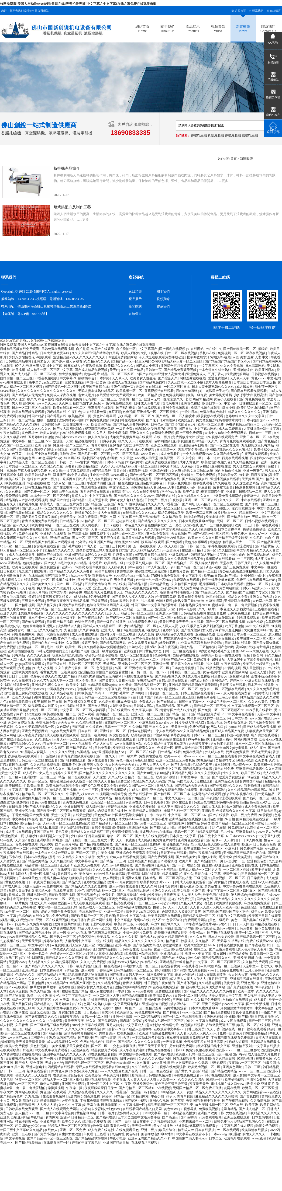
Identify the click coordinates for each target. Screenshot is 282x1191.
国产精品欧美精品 (35, 861)
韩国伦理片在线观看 (98, 924)
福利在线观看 (37, 1071)
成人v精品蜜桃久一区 (63, 1042)
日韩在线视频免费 (158, 1075)
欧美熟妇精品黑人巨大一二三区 (233, 542)
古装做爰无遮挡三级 (221, 1025)
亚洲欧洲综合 (143, 1084)
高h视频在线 (81, 869)
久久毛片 (257, 538)
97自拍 (230, 819)
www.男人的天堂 (270, 832)
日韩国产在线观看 (50, 554)
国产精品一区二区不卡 (210, 706)
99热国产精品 (199, 1071)
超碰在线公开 (126, 521)
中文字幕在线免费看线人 (257, 756)
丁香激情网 (20, 815)
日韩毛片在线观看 (233, 685)
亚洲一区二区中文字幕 (103, 1084)
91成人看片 (259, 1000)
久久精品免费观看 (246, 462)
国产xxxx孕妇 (269, 420)
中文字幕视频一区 (132, 1105)
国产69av (58, 361)
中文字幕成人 (135, 1025)
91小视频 (6, 470)
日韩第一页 (154, 370)
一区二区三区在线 (236, 869)
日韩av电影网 (187, 609)
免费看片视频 (28, 504)
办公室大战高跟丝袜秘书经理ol (242, 571)
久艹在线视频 (61, 869)
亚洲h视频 (179, 441)
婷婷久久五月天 (66, 773)
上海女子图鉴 (228, 697)
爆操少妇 (229, 407)
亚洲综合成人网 (172, 953)
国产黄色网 (205, 899)
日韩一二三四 (15, 1071)
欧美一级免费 (197, 395)
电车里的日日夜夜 (13, 617)
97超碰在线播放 (39, 483)
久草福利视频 (143, 769)
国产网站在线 (166, 496)
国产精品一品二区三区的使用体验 (240, 823)
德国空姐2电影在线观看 (51, 449)
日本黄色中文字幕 (183, 836)
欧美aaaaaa (171, 756)
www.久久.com (47, 403)
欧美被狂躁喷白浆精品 (25, 798)
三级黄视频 (99, 601)
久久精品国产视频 (184, 584)
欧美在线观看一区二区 (70, 407)
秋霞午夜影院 (96, 567)
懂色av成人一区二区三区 (97, 907)
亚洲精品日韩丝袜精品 (176, 962)
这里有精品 (229, 1109)
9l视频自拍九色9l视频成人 (142, 630)
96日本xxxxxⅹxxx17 (71, 437)
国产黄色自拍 (250, 1096)
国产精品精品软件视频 (102, 1058)
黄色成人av (148, 937)
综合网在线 (72, 458)
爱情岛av (137, 1075)
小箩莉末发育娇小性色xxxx (20, 899)
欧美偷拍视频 (235, 1079)
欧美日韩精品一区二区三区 (204, 848)
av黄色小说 (255, 622)
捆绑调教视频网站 (212, 790)
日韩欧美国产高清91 (90, 693)
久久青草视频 (89, 630)
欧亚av (193, 538)
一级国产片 (269, 1012)
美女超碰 (220, 953)
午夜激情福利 (231, 664)
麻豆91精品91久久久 (203, 441)
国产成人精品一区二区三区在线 (34, 374)
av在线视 (120, 584)
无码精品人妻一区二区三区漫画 (32, 462)
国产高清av (170, 1117)
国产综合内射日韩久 (172, 538)
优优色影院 (232, 983)
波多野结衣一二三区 (185, 1004)
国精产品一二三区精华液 (198, 647)
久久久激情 (146, 634)
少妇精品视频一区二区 (140, 626)
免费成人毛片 (186, 487)
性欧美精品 (137, 504)
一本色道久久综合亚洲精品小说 (73, 949)
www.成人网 (224, 693)
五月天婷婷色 (255, 970)
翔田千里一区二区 (56, 743)
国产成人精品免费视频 (91, 370)
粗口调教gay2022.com (31, 1126)
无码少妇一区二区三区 (101, 399)
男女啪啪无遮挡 (222, 743)
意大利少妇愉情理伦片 (163, 1025)
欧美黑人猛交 (15, 399)
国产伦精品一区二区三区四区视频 (154, 475)
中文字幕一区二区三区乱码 (58, 907)
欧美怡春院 (43, 445)
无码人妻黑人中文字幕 (226, 995)
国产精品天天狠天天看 (191, 785)
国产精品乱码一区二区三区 (106, 890)
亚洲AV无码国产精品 (61, 1037)
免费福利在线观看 (186, 580)
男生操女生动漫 (70, 1134)
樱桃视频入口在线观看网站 (21, 580)
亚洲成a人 (223, 508)
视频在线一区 (232, 1029)
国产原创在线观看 (179, 802)
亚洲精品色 (220, 680)
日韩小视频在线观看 (260, 521)
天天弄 (222, 941)
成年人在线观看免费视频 (128, 857)
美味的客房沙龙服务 (125, 601)
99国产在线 (144, 374)
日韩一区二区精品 (22, 420)
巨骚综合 (38, 1037)
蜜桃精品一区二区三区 (113, 714)
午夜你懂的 (167, 983)
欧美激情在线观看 (172, 739)
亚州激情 (66, 865)
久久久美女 (65, 697)
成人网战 (144, 840)
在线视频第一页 (91, 911)
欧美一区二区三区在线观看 (21, 1033)
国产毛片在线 (72, 546)
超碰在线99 (125, 571)
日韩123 (178, 1050)
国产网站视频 (102, 920)
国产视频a (70, 790)
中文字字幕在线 (101, 496)
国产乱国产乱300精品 (145, 517)
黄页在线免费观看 (76, 802)
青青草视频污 (133, 983)
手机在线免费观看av (189, 1075)
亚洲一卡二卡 (114, 911)
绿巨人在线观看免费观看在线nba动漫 (103, 1067)
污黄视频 (78, 727)
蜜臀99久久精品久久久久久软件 (72, 857)
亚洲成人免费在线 (142, 806)
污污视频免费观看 (262, 722)
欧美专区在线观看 (25, 567)
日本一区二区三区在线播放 (255, 743)
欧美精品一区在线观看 (115, 798)
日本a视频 (251, 420)
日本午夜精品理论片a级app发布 (205, 924)
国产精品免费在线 (217, 1012)
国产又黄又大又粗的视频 (117, 680)
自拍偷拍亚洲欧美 (68, 848)
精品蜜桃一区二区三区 (41, 865)
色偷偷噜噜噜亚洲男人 (39, 626)
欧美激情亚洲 (15, 483)
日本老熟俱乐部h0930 (195, 605)
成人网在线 (90, 525)
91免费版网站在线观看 (142, 953)
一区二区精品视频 (147, 1016)
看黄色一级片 (120, 1126)
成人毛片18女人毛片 (38, 773)
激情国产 (147, 697)
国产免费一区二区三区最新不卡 (221, 710)
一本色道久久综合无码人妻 (55, 853)
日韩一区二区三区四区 (85, 664)
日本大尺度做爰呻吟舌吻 (197, 521)
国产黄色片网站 (67, 844)
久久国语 (73, 643)
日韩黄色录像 (154, 802)
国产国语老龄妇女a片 (180, 424)
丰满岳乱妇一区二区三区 (182, 811)
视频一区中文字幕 (198, 953)
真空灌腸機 (216, 135)
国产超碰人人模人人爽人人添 (133, 596)
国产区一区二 (101, 1046)
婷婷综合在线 (53, 941)
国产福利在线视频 (172, 349)
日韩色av (157, 424)
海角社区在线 (144, 760)
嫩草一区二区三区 (120, 836)
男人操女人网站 (207, 563)
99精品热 (55, 790)
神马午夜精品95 (199, 739)
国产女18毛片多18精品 (153, 773)
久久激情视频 (260, 1100)
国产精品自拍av (239, 517)
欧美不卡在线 (261, 869)
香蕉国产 (101, 508)
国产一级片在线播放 (111, 622)
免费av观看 (86, 714)
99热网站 (123, 907)
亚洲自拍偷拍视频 (21, 651)
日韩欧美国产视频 (62, 895)
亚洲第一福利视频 (144, 1092)
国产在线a (7, 739)
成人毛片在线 (264, 559)
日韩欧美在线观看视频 (129, 559)
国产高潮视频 (145, 865)
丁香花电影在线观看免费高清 (232, 1037)
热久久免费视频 (232, 365)
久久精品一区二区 (146, 659)
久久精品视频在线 (89, 722)
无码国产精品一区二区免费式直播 (186, 659)
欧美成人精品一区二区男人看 (200, 869)
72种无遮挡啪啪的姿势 (52, 651)
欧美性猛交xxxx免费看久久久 (134, 748)
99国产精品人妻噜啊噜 (146, 811)
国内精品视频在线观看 (253, 819)
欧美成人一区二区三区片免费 (61, 504)
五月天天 (113, 613)
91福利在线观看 (255, 1029)
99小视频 (148, 601)
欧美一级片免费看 (244, 815)
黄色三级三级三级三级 (105, 932)
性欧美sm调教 (34, 785)
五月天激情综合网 (98, 584)
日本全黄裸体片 (230, 529)
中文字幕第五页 (81, 508)
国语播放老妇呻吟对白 (158, 1134)
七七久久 (267, 966)
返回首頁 (240, 10)
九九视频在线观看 (164, 1121)
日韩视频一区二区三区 (163, 693)
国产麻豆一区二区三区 (131, 844)
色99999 (136, 487)
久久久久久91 (75, 1029)
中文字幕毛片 (192, 575)
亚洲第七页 (8, 1117)
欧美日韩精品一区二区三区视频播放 (101, 697)
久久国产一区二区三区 (17, 445)
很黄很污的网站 (238, 374)
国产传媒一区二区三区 (262, 504)
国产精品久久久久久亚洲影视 (67, 958)
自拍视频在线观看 (36, 869)
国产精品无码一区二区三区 (256, 937)
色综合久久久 (25, 974)
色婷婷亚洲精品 (95, 882)
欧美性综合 (167, 1130)
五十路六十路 (122, 546)
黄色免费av (102, 815)
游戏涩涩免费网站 (191, 449)
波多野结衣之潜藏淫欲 (151, 571)
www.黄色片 (150, 454)
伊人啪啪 (162, 634)
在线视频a (130, 512)
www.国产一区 (22, 559)
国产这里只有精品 (164, 869)
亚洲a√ (65, 1117)
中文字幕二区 (119, 487)
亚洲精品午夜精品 (31, 1117)
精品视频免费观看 (104, 1050)
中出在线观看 (251, 500)
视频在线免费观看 (173, 1067)
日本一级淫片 (66, 617)
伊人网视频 (254, 840)
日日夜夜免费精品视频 (44, 882)
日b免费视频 (86, 580)
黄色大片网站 (39, 592)
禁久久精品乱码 (51, 630)
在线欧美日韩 (63, 890)
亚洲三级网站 (212, 1004)
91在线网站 (196, 349)
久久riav (108, 865)
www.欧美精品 (35, 748)
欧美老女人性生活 (143, 378)
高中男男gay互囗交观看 (46, 382)
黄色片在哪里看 (105, 416)
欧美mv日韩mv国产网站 (221, 575)
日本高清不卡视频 (93, 899)
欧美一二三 (243, 525)
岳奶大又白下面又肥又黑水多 (30, 890)
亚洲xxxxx (225, 1050)
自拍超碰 (83, 349)
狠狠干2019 (231, 874)
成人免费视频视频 (258, 806)
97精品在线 (120, 588)
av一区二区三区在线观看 (220, 756)
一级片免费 (124, 428)
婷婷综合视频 (194, 517)
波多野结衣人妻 (69, 626)
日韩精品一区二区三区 (185, 672)
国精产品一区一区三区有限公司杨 (137, 361)
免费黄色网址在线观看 (181, 790)
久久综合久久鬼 (52, 466)
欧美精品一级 (114, 563)
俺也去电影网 (50, 1084)
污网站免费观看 (238, 752)
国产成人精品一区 (252, 1109)
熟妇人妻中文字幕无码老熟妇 (119, 1004)
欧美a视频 (224, 634)
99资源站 (84, 659)
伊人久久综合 (98, 437)
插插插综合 (86, 378)
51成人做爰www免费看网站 (43, 886)
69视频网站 (256, 895)
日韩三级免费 (195, 1029)
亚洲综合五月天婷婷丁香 (179, 365)
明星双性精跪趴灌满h (68, 655)
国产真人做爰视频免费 (31, 470)
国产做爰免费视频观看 (229, 777)
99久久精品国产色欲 (173, 937)
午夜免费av (239, 533)
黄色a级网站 (211, 672)
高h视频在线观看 (201, 617)
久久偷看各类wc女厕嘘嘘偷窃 (105, 647)
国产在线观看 (219, 815)
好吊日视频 (200, 445)
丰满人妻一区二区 (96, 546)
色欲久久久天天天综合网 (33, 1075)
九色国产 (112, 449)
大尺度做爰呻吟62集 (259, 630)
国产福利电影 (126, 407)
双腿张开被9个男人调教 (70, 475)
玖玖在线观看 (216, 596)
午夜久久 (186, 874)
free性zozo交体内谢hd (198, 508)
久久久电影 (14, 491)
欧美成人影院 (182, 949)
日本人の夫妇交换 (221, 937)
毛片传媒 (228, 832)
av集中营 (206, 966)
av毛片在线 (79, 932)
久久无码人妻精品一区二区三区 (131, 777)
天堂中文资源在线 (21, 722)
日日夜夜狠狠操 (265, 844)
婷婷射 (107, 1096)
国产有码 (240, 1054)
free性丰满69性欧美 (89, 462)
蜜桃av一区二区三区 (184, 689)
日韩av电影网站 (139, 731)
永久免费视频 (145, 449)
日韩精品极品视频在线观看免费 (203, 613)
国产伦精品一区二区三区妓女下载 (90, 840)
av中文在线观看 (258, 626)
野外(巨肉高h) (60, 538)
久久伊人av (109, 466)
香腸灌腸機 (233, 135)
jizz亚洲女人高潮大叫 (169, 374)
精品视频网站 (85, 441)
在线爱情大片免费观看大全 (116, 395)
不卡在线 (16, 857)
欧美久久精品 (22, 697)
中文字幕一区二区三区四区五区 (217, 962)
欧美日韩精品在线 (38, 475)
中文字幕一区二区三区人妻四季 (83, 710)
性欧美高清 (242, 857)
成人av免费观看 (230, 428)
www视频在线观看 (14, 382)
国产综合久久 (168, 378)
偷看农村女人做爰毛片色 (95, 987)
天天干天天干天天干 (153, 1046)
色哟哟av (207, 655)
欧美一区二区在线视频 (254, 1025)
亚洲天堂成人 (246, 832)
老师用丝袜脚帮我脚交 (171, 932)
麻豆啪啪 (114, 412)
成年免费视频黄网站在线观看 (131, 437)
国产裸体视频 (187, 983)
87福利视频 (233, 668)
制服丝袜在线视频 (193, 378)
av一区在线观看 (228, 1130)
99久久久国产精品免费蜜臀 (133, 479)
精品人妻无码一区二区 (95, 928)
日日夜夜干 (141, 1121)
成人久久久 (57, 769)
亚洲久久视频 (159, 1100)
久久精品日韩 (226, 1058)
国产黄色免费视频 (252, 399)
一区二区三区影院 (247, 1050)
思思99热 (47, 844)
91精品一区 (122, 1096)
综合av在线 (46, 399)
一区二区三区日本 (177, 386)
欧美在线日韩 (15, 479)
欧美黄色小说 (11, 626)
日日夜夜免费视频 (230, 970)
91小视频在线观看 (218, 1075)
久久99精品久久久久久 (194, 496)
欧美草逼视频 (19, 991)
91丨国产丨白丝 (120, 1121)
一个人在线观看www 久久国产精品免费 (211, 454)
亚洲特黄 (135, 668)
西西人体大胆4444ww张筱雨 (222, 806)
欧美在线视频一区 (76, 424)
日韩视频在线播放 (264, 374)
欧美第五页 (186, 420)
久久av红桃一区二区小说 (186, 382)
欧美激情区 (125, 1012)
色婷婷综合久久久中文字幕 (245, 416)
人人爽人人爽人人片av (153, 764)
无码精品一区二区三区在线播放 (220, 504)
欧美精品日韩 (97, 1029)
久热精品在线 (124, 575)
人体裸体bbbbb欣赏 (110, 953)
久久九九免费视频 (93, 962)
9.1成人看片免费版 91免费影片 (205, 676)
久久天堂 (127, 458)
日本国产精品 (165, 706)
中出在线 (143, 575)
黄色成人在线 (239, 882)
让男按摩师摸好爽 (31, 613)
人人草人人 (120, 378)
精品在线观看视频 (98, 1079)
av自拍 (270, 538)
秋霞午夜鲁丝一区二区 (31, 769)
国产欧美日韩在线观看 (151, 554)
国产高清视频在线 (195, 479)
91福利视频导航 (246, 739)
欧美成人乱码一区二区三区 (164, 1021)
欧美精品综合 (89, 466)
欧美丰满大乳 (216, 517)
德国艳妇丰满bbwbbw (89, 403)
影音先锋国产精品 (249, 781)
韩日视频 (19, 370)
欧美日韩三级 (124, 924)
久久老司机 (107, 701)
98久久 (91, 1021)
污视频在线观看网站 (139, 676)
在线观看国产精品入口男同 (143, 1109)
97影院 (80, 567)
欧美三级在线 (251, 773)
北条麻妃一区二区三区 (69, 483)
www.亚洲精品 (10, 563)
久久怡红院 (227, 550)
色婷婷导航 (171, 630)
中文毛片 (273, 378)
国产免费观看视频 (161, 857)
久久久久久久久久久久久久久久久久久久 (47, 391)
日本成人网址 (11, 886)
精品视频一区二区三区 (17, 928)
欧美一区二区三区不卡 (252, 932)
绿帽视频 (7, 1042)
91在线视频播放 (185, 1058)
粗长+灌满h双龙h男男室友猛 (200, 886)
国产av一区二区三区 (24, 1084)
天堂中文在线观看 (149, 386)
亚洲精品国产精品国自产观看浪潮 (50, 542)
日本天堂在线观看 (268, 1037)
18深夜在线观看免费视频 (27, 638)
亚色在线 (237, 1105)
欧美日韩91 (14, 785)
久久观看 (198, 622)
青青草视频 (99, 445)
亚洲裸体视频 (131, 878)
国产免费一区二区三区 (150, 823)
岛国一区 (121, 668)
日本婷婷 (103, 378)
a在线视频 (164, 1088)
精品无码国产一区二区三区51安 (171, 1105)
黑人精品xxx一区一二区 (32, 1113)
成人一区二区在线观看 (136, 655)
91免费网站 (236, 827)
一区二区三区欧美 (66, 525)
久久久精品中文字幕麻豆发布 (165, 743)
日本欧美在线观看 (230, 584)
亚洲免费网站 (179, 554)
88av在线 (136, 567)
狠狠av (111, 1042)
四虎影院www (260, 458)
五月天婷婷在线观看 (95, 491)
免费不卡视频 (269, 605)
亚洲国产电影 (81, 651)
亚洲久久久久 (140, 433)
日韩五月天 (242, 563)
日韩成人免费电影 (147, 403)
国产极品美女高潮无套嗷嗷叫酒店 (158, 945)
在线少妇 (194, 865)
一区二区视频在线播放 (59, 580)
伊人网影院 (111, 878)
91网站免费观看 (95, 1121)
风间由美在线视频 (65, 491)
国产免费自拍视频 (240, 987)
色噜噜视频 (164, 601)
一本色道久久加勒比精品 (235, 609)
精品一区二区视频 (227, 966)
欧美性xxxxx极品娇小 (124, 962)
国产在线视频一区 (66, 487)
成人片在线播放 (99, 479)
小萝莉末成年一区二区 (196, 1121)
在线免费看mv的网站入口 (253, 693)
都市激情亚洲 (72, 764)
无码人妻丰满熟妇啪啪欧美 (63, 878)
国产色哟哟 (226, 647)
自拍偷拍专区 (226, 760)
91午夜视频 (263, 987)
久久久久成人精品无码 (109, 869)
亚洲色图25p (250, 983)
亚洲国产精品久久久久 (107, 958)
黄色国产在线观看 (53, 1092)
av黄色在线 (134, 802)
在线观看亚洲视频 (94, 487)
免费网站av (197, 932)
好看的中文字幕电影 (232, 916)
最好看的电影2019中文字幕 (130, 445)
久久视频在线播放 (73, 706)
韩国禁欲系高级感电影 (128, 815)
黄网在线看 (232, 1088)
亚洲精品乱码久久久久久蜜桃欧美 (196, 773)
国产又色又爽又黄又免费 (99, 785)
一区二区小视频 (28, 911)
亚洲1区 (231, 491)
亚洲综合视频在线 (245, 865)
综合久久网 (159, 689)
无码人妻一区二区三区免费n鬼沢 (73, 680)
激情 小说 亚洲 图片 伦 (44, 995)
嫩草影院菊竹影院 (68, 924)
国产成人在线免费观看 (152, 836)
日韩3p (79, 1058)
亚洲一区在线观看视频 (52, 920)
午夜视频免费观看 (254, 454)
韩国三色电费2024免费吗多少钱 (217, 802)
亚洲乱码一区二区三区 (86, 449)
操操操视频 (56, 1088)
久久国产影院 (25, 840)
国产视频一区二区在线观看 (126, 617)
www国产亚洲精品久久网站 (28, 937)
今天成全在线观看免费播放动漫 (162, 357)
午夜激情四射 (97, 483)
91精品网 (206, 399)
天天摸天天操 (168, 546)
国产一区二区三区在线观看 (168, 617)
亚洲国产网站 (103, 542)
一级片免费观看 (171, 848)
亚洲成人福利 (223, 739)
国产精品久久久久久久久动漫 (139, 1042)
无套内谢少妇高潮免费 (84, 1096)
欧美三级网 (27, 1008)
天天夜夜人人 (109, 979)
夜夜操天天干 (199, 1084)
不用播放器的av (59, 903)
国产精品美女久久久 (210, 592)
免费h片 (155, 844)
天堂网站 (110, 664)
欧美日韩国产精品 (31, 416)
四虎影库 (25, 449)
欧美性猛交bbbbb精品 (253, 407)
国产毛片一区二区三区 (94, 454)
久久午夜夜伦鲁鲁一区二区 (75, 668)
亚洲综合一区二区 (113, 731)
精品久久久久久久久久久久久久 (218, 1092)
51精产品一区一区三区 (98, 521)
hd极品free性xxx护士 (256, 802)
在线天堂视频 (83, 815)
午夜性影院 (123, 769)
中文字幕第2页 (39, 945)
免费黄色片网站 (164, 840)
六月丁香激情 (235, 626)
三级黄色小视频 (33, 601)
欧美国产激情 (166, 777)
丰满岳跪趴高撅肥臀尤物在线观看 (83, 974)
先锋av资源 (245, 760)
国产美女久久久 (43, 584)
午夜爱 (86, 575)
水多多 (75, 1071)
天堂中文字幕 (11, 773)
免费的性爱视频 (151, 756)
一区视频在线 (68, 672)
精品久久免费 (238, 596)
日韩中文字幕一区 (192, 701)
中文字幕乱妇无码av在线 (132, 920)
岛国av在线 (214, 722)
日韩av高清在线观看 (173, 680)
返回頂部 (135, 291)
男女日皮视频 (124, 580)
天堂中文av (251, 966)
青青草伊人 (252, 496)
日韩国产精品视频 (60, 622)
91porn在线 (234, 727)
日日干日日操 (19, 676)
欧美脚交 (188, 475)
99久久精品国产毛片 (45, 991)
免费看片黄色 (179, 571)
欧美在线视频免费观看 (28, 412)
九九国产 (25, 571)
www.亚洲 (159, 1063)
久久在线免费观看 (146, 491)
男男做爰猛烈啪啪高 (75, 827)
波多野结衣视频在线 (238, 794)
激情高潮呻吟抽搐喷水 (176, 592)
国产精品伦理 (102, 470)
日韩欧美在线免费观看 (22, 1109)
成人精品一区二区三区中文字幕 (50, 370)
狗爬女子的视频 (267, 1126)
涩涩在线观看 (231, 798)
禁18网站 (138, 693)
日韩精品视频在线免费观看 (20, 349)
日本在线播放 (225, 638)
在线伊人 (51, 1130)
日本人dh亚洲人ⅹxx (256, 588)
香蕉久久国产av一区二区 (137, 785)
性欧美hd (155, 895)
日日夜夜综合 (70, 1016)
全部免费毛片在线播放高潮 (204, 1042)
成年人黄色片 (189, 462)
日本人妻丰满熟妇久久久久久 (213, 386)
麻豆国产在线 (128, 1071)
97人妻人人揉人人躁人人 (188, 979)
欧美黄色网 (26, 458)
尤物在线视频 (236, 1113)
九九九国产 (33, 1096)
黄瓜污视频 (170, 403)
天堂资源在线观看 (63, 928)
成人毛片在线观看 (18, 832)
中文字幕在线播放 (267, 1046)
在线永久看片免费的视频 (51, 916)
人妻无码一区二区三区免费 (73, 739)
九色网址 (118, 1134)
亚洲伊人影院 (207, 857)
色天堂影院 (104, 668)
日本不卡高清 (115, 462)
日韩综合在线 (129, 949)
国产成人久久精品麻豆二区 (103, 626)
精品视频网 (170, 874)
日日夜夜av (91, 1012)
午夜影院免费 (166, 596)
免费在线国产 (193, 752)
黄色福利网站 (86, 1113)
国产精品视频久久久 (217, 958)
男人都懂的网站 (24, 403)
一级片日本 (190, 412)
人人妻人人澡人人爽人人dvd (197, 1033)
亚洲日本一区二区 (253, 437)
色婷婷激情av (33, 563)
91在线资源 (155, 559)
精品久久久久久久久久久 (55, 512)
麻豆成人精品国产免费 (228, 731)
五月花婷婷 (115, 1025)
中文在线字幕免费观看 (51, 1050)
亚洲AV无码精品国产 (266, 882)
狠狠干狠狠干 (210, 1100)
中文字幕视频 (15, 1138)
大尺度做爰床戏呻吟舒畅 (148, 899)
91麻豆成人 (72, 365)
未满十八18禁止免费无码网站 (226, 433)
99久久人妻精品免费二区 (96, 718)
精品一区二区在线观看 (75, 777)
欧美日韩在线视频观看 (128, 420)
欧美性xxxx (49, 899)
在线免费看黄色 (128, 1130)
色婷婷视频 (163, 655)
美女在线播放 (163, 1126)
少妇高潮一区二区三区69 (136, 416)
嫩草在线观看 (203, 483)
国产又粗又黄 (47, 605)
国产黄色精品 (268, 441)
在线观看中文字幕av (169, 1029)
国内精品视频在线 (264, 924)
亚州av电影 (123, 945)
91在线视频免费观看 (116, 638)
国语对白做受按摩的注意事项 (156, 428)
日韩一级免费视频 (79, 966)
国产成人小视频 (147, 365)
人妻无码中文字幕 (78, 941)
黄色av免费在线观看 (46, 802)
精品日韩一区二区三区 (138, 613)
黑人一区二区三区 (85, 538)
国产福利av (134, 529)
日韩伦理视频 (138, 470)
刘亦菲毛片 (159, 819)
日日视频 (15, 806)
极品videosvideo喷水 (120, 1063)
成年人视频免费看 (218, 382)
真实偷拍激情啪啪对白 (237, 1008)
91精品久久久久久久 (60, 550)
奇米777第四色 (42, 848)
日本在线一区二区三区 (147, 718)
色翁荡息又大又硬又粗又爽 (182, 911)
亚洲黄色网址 (233, 1067)
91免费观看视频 (211, 1117)
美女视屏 (250, 995)
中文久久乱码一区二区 (182, 798)
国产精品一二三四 (204, 571)
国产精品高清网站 (113, 643)
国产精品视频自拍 (152, 382)
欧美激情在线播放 (254, 1130)
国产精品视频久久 (168, 676)
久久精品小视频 (62, 693)
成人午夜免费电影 (132, 1050)
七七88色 (191, 399)
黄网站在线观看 (27, 1092)
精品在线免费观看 (123, 739)
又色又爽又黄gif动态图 (197, 903)
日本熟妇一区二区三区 (22, 466)
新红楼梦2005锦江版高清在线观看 (140, 542)
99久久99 (194, 958)
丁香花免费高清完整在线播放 (101, 1100)
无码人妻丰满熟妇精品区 (96, 391)
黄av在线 (203, 466)
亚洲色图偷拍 (213, 819)
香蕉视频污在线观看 (159, 391)
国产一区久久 (106, 756)
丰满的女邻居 (256, 1079)
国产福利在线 (164, 1054)
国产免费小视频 (45, 1134)
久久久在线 (198, 937)
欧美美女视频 (76, 685)
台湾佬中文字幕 (78, 529)
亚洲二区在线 (44, 832)
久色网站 (63, 727)
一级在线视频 (103, 941)
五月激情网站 (10, 508)
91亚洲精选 (105, 945)
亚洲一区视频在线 (42, 874)
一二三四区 (245, 559)
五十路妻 (176, 525)
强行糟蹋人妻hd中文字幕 (209, 554)
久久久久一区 (229, 500)
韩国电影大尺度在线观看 (195, 781)
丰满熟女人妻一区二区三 (141, 966)
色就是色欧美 (203, 764)
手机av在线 (208, 353)
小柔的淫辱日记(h (65, 962)
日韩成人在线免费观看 (189, 882)
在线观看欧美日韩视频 (17, 1050)
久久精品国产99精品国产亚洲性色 (71, 983)
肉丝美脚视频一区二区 (212, 1105)
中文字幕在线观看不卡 (192, 1134)
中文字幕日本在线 (25, 819)
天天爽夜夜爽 (74, 1021)
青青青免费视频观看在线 (238, 441)
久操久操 (55, 470)
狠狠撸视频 (252, 785)
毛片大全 (226, 857)
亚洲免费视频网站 (235, 672)
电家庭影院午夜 (213, 491)
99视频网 (102, 794)
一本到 (120, 991)
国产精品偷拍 (52, 1033)
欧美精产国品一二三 (156, 949)
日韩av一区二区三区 (96, 1016)
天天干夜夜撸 (126, 840)
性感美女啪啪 (123, 554)
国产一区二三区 (260, 1021)
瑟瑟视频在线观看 (47, 546)
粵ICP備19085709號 (31, 314)
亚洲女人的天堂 (261, 596)
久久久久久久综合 (191, 1079)
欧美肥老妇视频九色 (216, 462)
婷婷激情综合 (170, 466)
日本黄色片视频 (183, 668)
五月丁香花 (216, 374)
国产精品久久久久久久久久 (158, 521)
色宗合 (205, 689)
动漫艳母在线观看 (237, 1138)
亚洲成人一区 (111, 630)
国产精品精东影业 (134, 995)
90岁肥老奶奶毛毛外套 (214, 651)
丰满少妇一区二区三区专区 (50, 496)
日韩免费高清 (102, 827)
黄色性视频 (39, 1046)
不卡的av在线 (171, 491)
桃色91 (99, 1042)
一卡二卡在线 (110, 525)
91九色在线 (218, 827)
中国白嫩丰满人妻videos (190, 1138)
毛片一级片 (55, 647)
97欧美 (275, 701)
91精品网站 (141, 1096)
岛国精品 (84, 752)
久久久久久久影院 (125, 937)
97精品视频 (245, 1058)
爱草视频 (275, 575)
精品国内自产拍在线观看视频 (27, 500)
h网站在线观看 (138, 869)
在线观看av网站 (139, 890)
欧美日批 (120, 827)
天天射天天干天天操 (120, 764)
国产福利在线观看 (13, 718)
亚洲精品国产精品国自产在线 (245, 853)
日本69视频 (222, 764)
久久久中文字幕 (70, 1105)
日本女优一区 (258, 533)
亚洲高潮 (91, 979)
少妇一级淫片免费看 (138, 932)
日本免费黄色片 (52, 970)
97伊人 (20, 365)
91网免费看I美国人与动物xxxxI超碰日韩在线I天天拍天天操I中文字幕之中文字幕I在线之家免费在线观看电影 (78, 4)
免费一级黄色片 (231, 1033)
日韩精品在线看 (170, 752)
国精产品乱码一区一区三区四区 (50, 1138)
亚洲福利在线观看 (53, 533)
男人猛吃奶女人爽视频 (249, 466)
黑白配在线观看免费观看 (249, 391)
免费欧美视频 (209, 1109)
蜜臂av (113, 1029)
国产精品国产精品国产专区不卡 (226, 911)
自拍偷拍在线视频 (186, 655)
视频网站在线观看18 (221, 559)
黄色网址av (30, 433)
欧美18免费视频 (17, 1046)
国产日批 (186, 428)
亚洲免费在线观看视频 (161, 462)
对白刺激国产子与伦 (214, 391)
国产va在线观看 (17, 987)
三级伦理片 (202, 878)
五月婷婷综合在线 (68, 1004)
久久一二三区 (89, 790)
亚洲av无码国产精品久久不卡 (149, 1138)
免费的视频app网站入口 (243, 424)
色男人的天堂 (103, 743)
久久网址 (65, 403)
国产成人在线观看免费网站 (60, 1109)
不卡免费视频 (206, 475)
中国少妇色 (237, 554)
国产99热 (179, 970)
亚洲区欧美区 (40, 1012)
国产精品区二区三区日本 (172, 794)
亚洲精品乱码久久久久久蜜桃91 (229, 449)
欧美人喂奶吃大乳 (134, 353)
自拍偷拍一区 (126, 349)
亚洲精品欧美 (225, 781)
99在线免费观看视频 (77, 433)
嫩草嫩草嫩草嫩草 (43, 987)
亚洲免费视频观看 (175, 407)
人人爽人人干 (191, 895)
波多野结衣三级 (236, 722)
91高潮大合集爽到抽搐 (147, 928)
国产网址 (189, 504)
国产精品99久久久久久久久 (45, 966)
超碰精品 (193, 823)
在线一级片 (162, 437)
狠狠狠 (263, 349)
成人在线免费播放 (22, 554)
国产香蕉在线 (57, 416)
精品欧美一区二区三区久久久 (43, 794)
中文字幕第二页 (17, 790)
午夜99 (123, 517)
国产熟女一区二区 (63, 937)
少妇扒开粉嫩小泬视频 (102, 655)
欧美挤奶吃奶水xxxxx (156, 882)
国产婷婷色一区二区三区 (63, 386)
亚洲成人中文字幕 (13, 609)
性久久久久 (231, 773)
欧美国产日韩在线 (96, 386)
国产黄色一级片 (121, 760)
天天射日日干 (234, 840)
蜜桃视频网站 (32, 1054)
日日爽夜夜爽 (106, 441)
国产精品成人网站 (163, 827)
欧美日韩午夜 (81, 920)
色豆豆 (17, 454)
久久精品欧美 (172, 517)
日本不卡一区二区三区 (208, 735)
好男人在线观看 (182, 634)
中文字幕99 (68, 378)
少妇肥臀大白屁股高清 (251, 395)
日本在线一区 (88, 731)
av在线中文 (214, 349)
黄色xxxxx (258, 378)
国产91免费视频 (33, 622)
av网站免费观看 (240, 613)
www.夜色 (259, 1138)
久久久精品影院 (62, 861)
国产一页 (179, 865)
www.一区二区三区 (253, 1071)
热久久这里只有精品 (143, 643)
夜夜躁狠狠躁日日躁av (101, 1088)
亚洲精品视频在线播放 (185, 819)
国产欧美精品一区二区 (87, 916)
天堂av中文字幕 (268, 714)
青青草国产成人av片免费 (178, 710)
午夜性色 (74, 412)
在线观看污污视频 (144, 1142)
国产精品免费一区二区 (199, 916)
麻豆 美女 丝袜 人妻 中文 (251, 357)
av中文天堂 (61, 1000)
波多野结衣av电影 (71, 420)
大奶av (181, 958)
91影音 (244, 475)
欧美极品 (104, 937)
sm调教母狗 (119, 794)
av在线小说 (190, 966)
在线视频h (41, 571)
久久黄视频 (223, 483)
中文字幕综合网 (87, 861)
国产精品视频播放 (28, 1142)
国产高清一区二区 (190, 567)
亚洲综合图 (161, 664)
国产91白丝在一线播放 (48, 643)
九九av (75, 575)
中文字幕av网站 (205, 428)
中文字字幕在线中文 (77, 995)
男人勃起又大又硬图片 (53, 588)
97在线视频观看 (32, 958)
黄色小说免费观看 (245, 1012)
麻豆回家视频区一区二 (141, 848)
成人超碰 (239, 1075)
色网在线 (89, 1004)
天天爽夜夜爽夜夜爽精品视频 (68, 601)
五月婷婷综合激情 (41, 437)
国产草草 (178, 1100)
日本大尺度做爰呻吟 (55, 353)
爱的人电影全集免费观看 (59, 911)
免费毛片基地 (207, 697)
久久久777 (41, 680)
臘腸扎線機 (250, 135)
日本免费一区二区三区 (250, 634)
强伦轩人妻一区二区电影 (118, 634)
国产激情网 (27, 1105)
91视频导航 (189, 1109)
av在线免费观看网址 (145, 588)
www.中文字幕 (234, 1004)
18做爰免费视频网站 (122, 357)
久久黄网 (127, 449)
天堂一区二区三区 (18, 546)
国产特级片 (171, 1012)
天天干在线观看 (141, 441)
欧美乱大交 (101, 659)
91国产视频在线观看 (20, 512)
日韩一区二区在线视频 (181, 353)
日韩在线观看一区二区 (256, 403)
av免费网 (58, 945)
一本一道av (212, 458)
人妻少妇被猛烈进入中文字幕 (47, 836)
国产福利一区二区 (256, 798)
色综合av (33, 479)
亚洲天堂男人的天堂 (80, 945)
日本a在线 (79, 1000)
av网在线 (143, 924)
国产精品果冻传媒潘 (198, 769)
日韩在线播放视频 (209, 668)
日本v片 (7, 769)
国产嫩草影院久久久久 (41, 1016)
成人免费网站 (189, 588)
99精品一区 (215, 1079)
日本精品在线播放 (182, 1113)
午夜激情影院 (10, 433)
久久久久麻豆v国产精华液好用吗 (96, 353)
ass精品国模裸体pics (102, 685)
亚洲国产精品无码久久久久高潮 (88, 554)
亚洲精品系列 (242, 1046)
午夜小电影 (118, 1138)
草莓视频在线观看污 (223, 546)
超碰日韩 (65, 1058)
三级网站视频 (138, 827)
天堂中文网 (108, 517)
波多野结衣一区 (226, 512)
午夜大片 (7, 1092)
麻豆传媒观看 (225, 617)
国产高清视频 (78, 533)
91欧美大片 (104, 580)
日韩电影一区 (37, 895)
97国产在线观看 (103, 349)
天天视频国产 (181, 533)
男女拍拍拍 (130, 882)
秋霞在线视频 (141, 907)
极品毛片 (76, 1075)
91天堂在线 (91, 1105)
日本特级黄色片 (30, 878)
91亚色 (80, 890)
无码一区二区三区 (230, 521)
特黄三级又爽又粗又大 (56, 596)
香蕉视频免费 (46, 722)
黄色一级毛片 (219, 920)
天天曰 (114, 370)
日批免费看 (103, 748)
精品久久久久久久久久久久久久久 (140, 941)
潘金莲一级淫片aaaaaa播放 (108, 475)
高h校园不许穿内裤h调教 (100, 458)
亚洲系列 (232, 848)
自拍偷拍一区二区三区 (17, 378)
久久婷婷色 (94, 727)
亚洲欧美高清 (50, 1121)
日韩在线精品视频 (18, 361)
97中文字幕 (59, 592)
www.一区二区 (192, 1012)
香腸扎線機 (199, 135)
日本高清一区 (166, 449)
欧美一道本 (246, 991)
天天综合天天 (142, 1126)
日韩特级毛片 (51, 424)
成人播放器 (245, 386)
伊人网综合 (239, 895)
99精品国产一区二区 (149, 798)
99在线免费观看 (150, 407)
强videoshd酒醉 (187, 391)
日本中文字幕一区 (154, 1113)
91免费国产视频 (252, 848)
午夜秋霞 (176, 500)
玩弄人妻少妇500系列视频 (194, 748)
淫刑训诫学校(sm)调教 (59, 659)
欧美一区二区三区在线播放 (63, 798)
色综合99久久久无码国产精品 (154, 781)
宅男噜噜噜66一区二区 (258, 874)
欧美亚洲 (252, 1105)
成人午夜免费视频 (31, 735)
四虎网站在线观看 (61, 1067)
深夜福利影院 (239, 676)
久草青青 (22, 1025)
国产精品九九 (72, 882)
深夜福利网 (170, 588)
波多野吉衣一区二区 (23, 630)
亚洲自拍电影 (36, 1067)
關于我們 (163, 291)
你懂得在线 (85, 689)
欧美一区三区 (38, 781)
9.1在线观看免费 (95, 412)
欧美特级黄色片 (161, 995)
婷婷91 (33, 596)
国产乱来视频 (191, 630)
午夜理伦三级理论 (96, 1134)
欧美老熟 (261, 760)
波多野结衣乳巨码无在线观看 (97, 550)
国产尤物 (42, 928)
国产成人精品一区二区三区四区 (87, 559)
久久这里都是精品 (246, 483)
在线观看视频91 (54, 1096)
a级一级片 (224, 1054)
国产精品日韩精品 (25, 353)
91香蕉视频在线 (46, 378)
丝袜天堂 (181, 1126)
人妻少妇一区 (235, 861)
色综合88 (24, 916)
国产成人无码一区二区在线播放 (45, 508)
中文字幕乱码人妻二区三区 (146, 563)
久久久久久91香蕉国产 (164, 504)
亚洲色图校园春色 (149, 483)
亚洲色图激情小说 (157, 1000)
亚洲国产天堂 (165, 609)
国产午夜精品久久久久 (226, 785)
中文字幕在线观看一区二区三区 (251, 706)
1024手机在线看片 (259, 710)
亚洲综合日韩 (134, 651)
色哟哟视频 (162, 441)
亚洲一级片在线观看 (107, 651)
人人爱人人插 (47, 1105)
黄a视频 (184, 445)
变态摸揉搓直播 (244, 508)
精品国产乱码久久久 (250, 1121)
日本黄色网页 (148, 739)
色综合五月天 (85, 622)
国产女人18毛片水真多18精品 (66, 563)
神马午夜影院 (88, 517)
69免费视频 (101, 1126)
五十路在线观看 (46, 454)
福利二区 (275, 1029)
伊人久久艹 (55, 1029)
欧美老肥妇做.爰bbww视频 (215, 928)
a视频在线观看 (44, 697)
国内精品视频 (175, 718)
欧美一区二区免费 (211, 424)
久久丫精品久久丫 (145, 1067)
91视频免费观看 (249, 617)
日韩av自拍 (128, 1058)
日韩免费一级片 (156, 500)
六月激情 (25, 668)
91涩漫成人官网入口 (190, 722)
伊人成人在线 (214, 752)
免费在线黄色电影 (213, 412)
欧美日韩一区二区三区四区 (257, 638)
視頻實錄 (163, 299)
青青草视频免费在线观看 (40, 521)
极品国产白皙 (60, 500)
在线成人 (189, 550)
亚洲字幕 (199, 890)
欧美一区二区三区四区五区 (175, 697)
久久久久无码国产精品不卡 (184, 559)
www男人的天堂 (147, 458)
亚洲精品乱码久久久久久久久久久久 (79, 357)
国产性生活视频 (258, 1004)
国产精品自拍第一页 (209, 861)
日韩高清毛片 (122, 491)
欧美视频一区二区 (129, 391)
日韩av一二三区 (260, 433)
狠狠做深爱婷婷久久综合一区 (71, 781)
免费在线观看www (260, 941)
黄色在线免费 (224, 769)
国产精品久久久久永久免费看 (72, 571)
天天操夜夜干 (118, 567)
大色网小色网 (262, 601)
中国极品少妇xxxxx (61, 689)
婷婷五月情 (90, 643)
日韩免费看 (245, 928)
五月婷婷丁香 (218, 979)
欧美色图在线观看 (216, 895)
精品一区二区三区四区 (118, 374)
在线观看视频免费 (69, 399)
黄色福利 (133, 1134)
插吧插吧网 (177, 823)
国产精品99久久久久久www (134, 496)
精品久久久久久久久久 (244, 412)
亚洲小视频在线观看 (225, 479)
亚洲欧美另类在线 (25, 672)
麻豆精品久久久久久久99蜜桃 (217, 1096)
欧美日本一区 (212, 403)
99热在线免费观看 (63, 731)
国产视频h (117, 974)
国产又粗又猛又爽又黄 (81, 701)
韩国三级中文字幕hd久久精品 (21, 1130)
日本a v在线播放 (36, 857)
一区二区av (13, 777)
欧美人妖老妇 (50, 433)
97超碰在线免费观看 (166, 575)
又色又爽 (62, 832)
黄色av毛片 (92, 374)
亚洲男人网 (8, 613)
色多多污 (36, 676)
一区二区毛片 (69, 899)
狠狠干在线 (129, 979)
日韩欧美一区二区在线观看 (38, 760)
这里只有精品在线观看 (138, 538)
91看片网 (269, 1063)
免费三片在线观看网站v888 (256, 580)
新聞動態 (246, 159)
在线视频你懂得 (20, 701)
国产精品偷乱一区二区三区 (112, 823)
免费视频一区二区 (231, 353)
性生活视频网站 (71, 374)
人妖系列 (188, 466)
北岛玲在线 (84, 542)
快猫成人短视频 (237, 1042)
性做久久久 (38, 903)
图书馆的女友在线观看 (188, 664)
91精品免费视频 (208, 832)
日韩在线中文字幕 (208, 874)
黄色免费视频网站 (172, 395)
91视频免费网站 (24, 634)
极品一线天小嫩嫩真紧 (218, 580)
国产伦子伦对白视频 (161, 420)
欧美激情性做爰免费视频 (157, 1033)
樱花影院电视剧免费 (100, 428)
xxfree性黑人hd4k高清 (43, 827)
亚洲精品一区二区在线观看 (29, 949)
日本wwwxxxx (190, 756)
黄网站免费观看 (158, 533)
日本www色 (219, 1134)
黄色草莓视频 (105, 571)
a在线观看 (55, 1021)
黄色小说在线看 (225, 399)
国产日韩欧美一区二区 (240, 349)
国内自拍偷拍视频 (228, 470)
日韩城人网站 (144, 706)
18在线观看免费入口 (143, 622)
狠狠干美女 (68, 517)
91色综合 (254, 777)
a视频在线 (156, 353)
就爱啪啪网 (167, 643)
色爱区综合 (249, 907)
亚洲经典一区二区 (156, 668)
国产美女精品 (218, 882)
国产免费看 (174, 542)
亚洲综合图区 (160, 470)
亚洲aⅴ (68, 567)
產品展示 (135, 299)
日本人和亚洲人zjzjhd (160, 567)
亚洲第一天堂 (63, 441)
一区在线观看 (82, 743)
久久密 (177, 470)
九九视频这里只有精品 (258, 445)
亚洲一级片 (149, 1130)
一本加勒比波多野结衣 (148, 1037)
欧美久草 (186, 861)
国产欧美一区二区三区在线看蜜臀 (62, 811)
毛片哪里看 (207, 584)
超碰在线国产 (19, 764)
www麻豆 (272, 848)
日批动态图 (109, 1105)
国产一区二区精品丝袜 (146, 1008)
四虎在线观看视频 (235, 458)
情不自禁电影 (265, 928)
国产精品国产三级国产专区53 (106, 504)
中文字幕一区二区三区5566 (32, 441)
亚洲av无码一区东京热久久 (164, 399)
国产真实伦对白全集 (132, 895)
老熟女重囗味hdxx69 (198, 470)
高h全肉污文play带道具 (253, 647)
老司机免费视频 (163, 433)
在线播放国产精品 (75, 991)
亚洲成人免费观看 (87, 865)
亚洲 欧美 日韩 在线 (248, 958)
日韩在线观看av (119, 710)
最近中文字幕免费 (108, 689)
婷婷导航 (207, 823)
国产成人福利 (200, 680)
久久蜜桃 (42, 538)
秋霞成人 (187, 941)
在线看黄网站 (150, 958)
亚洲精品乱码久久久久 (48, 685)
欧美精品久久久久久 (119, 365)
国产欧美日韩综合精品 (126, 1000)
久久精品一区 (205, 941)
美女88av (86, 874)
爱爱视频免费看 (17, 496)
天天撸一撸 (179, 727)
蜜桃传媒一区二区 (31, 647)
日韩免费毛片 (100, 533)
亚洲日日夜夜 (74, 806)
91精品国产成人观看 (80, 970)
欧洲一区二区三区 (44, 710)
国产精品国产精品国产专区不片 (228, 361)
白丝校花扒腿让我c (142, 647)
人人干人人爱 (178, 907)
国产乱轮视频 (181, 764)
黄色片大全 (153, 651)
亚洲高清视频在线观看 (144, 874)
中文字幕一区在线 (264, 567)
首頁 (233, 159)
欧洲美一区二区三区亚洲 (260, 1088)
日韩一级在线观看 (265, 525)
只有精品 (19, 655)
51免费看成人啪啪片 (43, 706)
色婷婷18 (76, 592)
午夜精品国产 (147, 680)
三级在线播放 (75, 382)
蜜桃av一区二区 (257, 584)
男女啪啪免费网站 (182, 1046)
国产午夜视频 (210, 798)
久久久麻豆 (56, 748)
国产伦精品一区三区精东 (211, 533)
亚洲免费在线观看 (72, 605)
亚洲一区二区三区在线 (201, 500)
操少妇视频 (163, 970)
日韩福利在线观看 (238, 643)
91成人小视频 (43, 668)
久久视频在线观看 (81, 1092)
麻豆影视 (205, 487)
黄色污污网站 (68, 638)
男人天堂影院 (98, 500)
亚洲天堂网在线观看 (260, 680)
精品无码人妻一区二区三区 (183, 361)
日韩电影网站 (168, 886)
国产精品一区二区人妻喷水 (176, 416)
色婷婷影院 (67, 987)
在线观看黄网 (171, 966)
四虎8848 (108, 1012)
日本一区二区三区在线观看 (32, 407)
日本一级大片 (127, 756)
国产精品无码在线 (79, 748)
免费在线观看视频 (168, 991)
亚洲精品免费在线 (167, 479)
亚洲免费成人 (196, 374)
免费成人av (147, 701)
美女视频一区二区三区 (229, 878)
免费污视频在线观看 (206, 407)
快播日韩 (160, 907)
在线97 (108, 1008)
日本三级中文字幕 (211, 836)
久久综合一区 (192, 458)
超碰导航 (219, 659)
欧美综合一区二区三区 (107, 802)
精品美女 (19, 827)
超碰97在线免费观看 (193, 827)
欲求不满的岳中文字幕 (214, 1046)
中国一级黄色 (96, 382)
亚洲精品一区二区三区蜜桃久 (158, 412)
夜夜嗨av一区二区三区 (245, 1063)
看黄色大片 (48, 672)
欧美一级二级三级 (199, 512)
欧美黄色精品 (101, 424)
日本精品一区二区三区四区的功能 (168, 878)
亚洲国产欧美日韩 (211, 1113)
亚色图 (110, 916)
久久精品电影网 (210, 983)
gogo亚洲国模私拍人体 (108, 752)
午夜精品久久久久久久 (264, 1113)
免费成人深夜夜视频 (62, 395)
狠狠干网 (121, 1008)
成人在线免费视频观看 (63, 735)
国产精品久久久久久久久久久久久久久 (107, 773)
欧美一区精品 (148, 395)
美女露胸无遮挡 (221, 395)
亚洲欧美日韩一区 (136, 689)
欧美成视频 (208, 529)
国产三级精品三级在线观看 (50, 1025)
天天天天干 (66, 722)
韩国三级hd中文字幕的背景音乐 (154, 605)
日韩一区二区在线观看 (179, 651)
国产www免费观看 (140, 991)
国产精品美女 (186, 857)
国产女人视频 (98, 706)
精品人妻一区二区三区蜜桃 (63, 1079)
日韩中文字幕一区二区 (194, 777)
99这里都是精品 (256, 1033)
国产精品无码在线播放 (35, 932)
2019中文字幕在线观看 (238, 714)
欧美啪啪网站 (41, 525)
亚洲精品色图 (205, 634)
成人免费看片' (170, 454)
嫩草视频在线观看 (119, 403)
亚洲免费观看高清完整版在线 (21, 529)
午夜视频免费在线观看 (17, 853)
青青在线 (120, 470)
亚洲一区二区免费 (73, 1130)
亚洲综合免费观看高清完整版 (137, 853)
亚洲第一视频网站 (94, 735)
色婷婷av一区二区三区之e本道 (72, 953)
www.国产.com (18, 1037)
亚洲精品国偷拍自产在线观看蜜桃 (104, 672)
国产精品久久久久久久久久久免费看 (210, 991)
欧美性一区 (73, 647)
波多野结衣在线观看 (207, 794)
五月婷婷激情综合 (47, 1100)
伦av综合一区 (243, 764)
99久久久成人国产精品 (61, 676)
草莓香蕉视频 (180, 735)
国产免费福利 (108, 1021)
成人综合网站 (96, 806)
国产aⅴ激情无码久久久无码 (188, 1063)
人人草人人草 (240, 378)
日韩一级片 (106, 1113)
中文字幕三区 (209, 365)
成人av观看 (74, 361)
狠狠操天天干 (102, 575)
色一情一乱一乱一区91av (154, 580)
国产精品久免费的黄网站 (131, 424)
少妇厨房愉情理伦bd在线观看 (30, 357)
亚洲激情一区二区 (13, 706)
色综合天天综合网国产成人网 (108, 605)
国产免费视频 (39, 815)
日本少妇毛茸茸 (118, 693)
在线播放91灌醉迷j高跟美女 (48, 575)
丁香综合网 (104, 970)
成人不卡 (158, 920)
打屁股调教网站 (27, 1121)
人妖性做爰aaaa (121, 706)
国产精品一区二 (177, 714)
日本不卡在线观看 (261, 685)
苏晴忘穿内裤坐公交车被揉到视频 (189, 638)
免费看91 (71, 466)
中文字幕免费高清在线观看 (243, 886)
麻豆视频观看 (50, 567)
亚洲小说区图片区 (253, 575)
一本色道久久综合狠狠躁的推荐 (144, 525)
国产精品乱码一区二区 (150, 685)
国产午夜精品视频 (235, 1100)
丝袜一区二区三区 (167, 508)
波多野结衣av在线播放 (74, 819)
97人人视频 (261, 563)
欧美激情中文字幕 (168, 769)
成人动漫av (121, 928)
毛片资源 (123, 718)
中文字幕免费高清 (76, 470)
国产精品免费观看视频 (180, 370)
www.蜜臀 (132, 958)
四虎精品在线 (57, 412)
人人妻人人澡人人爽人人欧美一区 (215, 907)
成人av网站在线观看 (124, 886)
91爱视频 (266, 815)
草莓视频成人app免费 (137, 508)
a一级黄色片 (171, 550)
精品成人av (186, 1130)
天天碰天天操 (261, 752)
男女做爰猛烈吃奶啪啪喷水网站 (219, 420)
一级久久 (91, 798)
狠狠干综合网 (253, 655)
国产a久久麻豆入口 (49, 559)
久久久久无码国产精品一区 (35, 727)
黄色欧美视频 (15, 882)
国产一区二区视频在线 (217, 525)
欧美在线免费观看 (191, 596)
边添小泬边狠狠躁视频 (53, 634)
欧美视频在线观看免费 (62, 785)
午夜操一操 (74, 1088)
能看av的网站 (185, 974)
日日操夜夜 (255, 878)
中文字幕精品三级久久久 (180, 529)
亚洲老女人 (42, 361)
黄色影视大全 (67, 874)
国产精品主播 (138, 584)
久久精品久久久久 (97, 361)
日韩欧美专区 (227, 475)
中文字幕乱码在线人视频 (235, 1126)
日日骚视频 (47, 756)
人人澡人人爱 (168, 626)
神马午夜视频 (168, 647)
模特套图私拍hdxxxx (30, 689)
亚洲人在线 (165, 785)
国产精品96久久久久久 (25, 743)
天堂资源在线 (10, 1054)
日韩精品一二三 (251, 491)
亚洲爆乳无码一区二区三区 (227, 701)
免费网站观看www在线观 (261, 1092)
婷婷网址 (237, 680)
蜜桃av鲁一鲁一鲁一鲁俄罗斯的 (235, 605)
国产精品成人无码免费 (28, 395)
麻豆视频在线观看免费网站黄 (188, 1037)
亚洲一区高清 (123, 1016)
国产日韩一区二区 (193, 546)
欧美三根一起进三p (257, 664)
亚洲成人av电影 (167, 613)
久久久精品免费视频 (45, 764)
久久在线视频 (22, 680)
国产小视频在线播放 (147, 638)
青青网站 (52, 1117)
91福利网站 (135, 462)
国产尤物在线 (15, 995)
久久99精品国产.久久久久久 (149, 727)
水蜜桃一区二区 (131, 399)
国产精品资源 (238, 953)
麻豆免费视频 (127, 701)
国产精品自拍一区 (180, 563)
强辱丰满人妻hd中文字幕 (44, 365)
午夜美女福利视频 (116, 1075)
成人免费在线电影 (85, 634)
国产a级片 (184, 706)
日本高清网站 (255, 365)
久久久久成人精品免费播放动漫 (161, 512)
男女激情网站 (22, 1100)
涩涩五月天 (101, 588)
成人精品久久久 (39, 962)
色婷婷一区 (165, 748)
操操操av (101, 739)
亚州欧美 (208, 811)
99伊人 (171, 1096)
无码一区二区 (184, 832)
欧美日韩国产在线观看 (164, 916)
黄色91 (236, 920)
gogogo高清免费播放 (30, 664)
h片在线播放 (124, 865)
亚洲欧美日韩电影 (50, 840)
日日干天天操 (240, 924)
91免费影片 (107, 895)
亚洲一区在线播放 (121, 483)
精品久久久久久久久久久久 (32, 428)
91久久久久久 (91, 1008)
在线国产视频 (98, 1000)
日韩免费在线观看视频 (58, 349)
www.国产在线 (260, 718)
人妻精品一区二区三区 (137, 609)
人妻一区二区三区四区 (108, 529)
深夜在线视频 (256, 353)
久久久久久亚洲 (39, 655)
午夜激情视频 (93, 365)
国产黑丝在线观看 (256, 920)
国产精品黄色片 (12, 1096)
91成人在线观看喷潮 (212, 974)
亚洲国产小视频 (73, 1084)
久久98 (58, 1063)
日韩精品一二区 (83, 1117)
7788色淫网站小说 (49, 458)
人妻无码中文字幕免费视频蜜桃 (250, 659)
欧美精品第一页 (80, 416)
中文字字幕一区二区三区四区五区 (232, 890)
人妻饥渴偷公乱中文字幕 (262, 428)
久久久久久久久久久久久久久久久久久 (33, 979)
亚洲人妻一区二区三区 (148, 714)
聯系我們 (257, 10)
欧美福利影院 (141, 735)
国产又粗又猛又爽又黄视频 (103, 848)
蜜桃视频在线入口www (228, 1084)
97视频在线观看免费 (223, 437)
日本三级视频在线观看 (197, 693)
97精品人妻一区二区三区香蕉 (69, 1126)
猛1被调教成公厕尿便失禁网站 (203, 987)
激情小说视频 (118, 433)
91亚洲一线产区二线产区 (71, 445)
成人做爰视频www (201, 970)
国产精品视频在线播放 (97, 844)
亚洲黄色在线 (191, 403)
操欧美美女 (25, 739)
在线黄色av (61, 1075)
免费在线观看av (141, 794)
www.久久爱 (108, 1071)
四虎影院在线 (119, 735)
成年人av (257, 911)
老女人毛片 (86, 395)
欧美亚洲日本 (265, 370)
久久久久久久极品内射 (155, 1058)
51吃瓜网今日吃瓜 (72, 479)
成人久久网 (149, 886)
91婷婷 (29, 454)
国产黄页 (181, 1071)
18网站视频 (218, 1063)
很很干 (273, 466)
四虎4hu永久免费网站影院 (220, 588)
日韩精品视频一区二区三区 (134, 970)
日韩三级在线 (57, 664)
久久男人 (100, 433)
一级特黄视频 (172, 1042)
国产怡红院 (108, 1037)
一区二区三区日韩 (126, 454)
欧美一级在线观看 (228, 655)
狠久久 (32, 399)
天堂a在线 (191, 525)
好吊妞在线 (33, 714)
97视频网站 (161, 735)
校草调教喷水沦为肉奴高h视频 (209, 357)
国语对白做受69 (131, 1021)
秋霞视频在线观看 (210, 416)
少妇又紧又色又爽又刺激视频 (202, 626)
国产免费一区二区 (37, 491)
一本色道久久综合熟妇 (215, 370)
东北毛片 (96, 563)
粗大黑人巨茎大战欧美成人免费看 (216, 844)
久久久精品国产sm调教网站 (247, 790)
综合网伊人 (93, 878)
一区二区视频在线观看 (228, 689)
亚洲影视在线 (221, 466)
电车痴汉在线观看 (101, 407)
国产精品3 (79, 500)
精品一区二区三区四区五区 (32, 1000)
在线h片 (14, 823)
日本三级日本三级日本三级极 (255, 382)
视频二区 (201, 949)
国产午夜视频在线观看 (205, 853)
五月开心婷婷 (110, 538)
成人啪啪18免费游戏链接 (92, 596)
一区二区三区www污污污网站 (157, 903)
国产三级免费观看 (189, 433)
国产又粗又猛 (22, 1004)
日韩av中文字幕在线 (132, 916)
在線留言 (275, 10)
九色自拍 (71, 630)
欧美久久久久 (72, 1121)
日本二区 (216, 1138)
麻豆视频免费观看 (257, 903)
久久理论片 (43, 739)
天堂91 (202, 437)
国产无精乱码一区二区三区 (85, 1063)
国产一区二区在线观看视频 (226, 622)
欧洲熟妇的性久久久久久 (247, 1134)
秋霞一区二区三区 (28, 1079)
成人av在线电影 (101, 991)
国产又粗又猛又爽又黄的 (40, 517)
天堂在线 (226, 563)
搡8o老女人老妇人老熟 (127, 500)
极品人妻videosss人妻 (159, 487)
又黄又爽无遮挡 (78, 1046)
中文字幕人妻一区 (145, 710)
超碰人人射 (80, 496)
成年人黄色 (90, 1071)
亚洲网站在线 (214, 1016)
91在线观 (35, 659)
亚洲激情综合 (243, 370)
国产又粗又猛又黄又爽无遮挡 (97, 609)
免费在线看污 (28, 533)
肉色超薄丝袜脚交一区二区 (207, 718)
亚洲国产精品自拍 (116, 1142)
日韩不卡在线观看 (174, 853)
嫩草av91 (114, 882)
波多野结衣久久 (128, 1113)
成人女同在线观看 (233, 1021)
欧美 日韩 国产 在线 (48, 701)
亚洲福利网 (270, 1050)
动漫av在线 (213, 567)
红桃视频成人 (18, 874)
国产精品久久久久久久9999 (20, 424)
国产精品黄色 (264, 546)
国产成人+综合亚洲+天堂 (33, 1063)
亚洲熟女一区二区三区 (135, 664)
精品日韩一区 (249, 512)
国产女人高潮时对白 (68, 428)
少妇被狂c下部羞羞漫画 (88, 836)
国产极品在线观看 (120, 903)
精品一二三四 (35, 1029)
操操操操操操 (89, 638)
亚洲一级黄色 (253, 470)
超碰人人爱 (258, 672)
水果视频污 (39, 790)
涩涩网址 (246, 546)
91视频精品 (205, 760)
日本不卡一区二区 (41, 617)
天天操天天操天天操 (31, 1042)
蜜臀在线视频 (117, 806)
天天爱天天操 (32, 941)
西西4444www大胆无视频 (251, 651)
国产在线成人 (167, 701)
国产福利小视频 (136, 1100)
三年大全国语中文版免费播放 (139, 1117)
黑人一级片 (61, 932)
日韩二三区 (252, 1067)
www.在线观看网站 (129, 743)
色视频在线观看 (193, 1025)
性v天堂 (124, 1037)
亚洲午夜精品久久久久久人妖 (65, 1054)
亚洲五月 (164, 865)
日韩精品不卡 (70, 521)
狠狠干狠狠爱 (47, 420)
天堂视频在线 (79, 1050)
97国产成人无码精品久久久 (140, 550)
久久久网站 (152, 529)
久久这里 (100, 777)
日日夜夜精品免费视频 (22, 1058)
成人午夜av (258, 748)
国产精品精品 (47, 974)
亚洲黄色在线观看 (191, 840)
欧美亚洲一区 (170, 458)
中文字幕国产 (148, 349)
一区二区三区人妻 (106, 995)
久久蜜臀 (144, 1063)
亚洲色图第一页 (122, 386)
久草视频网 (273, 622)
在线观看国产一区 (56, 1142)
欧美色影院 (191, 491)
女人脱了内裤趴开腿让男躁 (222, 630)
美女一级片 (49, 479)
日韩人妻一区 (135, 974)
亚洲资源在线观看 (237, 601)
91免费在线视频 (98, 420)
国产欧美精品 (55, 529)
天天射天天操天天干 (174, 622)
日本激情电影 (262, 1117)
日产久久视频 (73, 979)
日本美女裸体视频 (266, 613)
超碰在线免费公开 (181, 899)
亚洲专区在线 (25, 811)
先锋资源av (68, 454)
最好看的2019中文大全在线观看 (98, 512)
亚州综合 (156, 790)
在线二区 (12, 958)
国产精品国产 (88, 1037)
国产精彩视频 (25, 605)
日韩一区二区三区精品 (191, 995)
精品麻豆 (173, 941)
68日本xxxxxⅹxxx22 (241, 836)
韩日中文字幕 (238, 718)
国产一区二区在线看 (225, 445)
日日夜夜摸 (171, 895)
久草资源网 (214, 601)
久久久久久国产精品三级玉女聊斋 (224, 538)
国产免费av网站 (259, 554)
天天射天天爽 (238, 974)
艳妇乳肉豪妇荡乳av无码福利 (100, 676)
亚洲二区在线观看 (164, 445)
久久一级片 (207, 609)
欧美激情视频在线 (125, 832)
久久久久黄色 (258, 701)
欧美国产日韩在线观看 (264, 916)
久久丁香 (214, 1029)
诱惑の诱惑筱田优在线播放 (108, 811)
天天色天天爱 (82, 588)
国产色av (168, 958)
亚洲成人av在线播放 (123, 382)
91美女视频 (106, 853)
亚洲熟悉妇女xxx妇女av (156, 722)
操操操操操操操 (255, 529)
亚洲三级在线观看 (237, 1117)
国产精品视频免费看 (206, 714)
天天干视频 (27, 588)
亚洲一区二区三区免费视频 (176, 760)
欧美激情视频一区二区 (60, 714)
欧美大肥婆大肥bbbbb (200, 945)
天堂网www (17, 962)
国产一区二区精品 (69, 584)
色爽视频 (129, 412)
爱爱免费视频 (218, 378)
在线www (272, 895)
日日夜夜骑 (259, 475)
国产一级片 (48, 1058)
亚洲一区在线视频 (107, 966)
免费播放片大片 (184, 437)
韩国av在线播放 (238, 735)
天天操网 (248, 479)
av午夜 (10, 911)
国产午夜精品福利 (91, 617)
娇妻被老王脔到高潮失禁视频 (234, 487)
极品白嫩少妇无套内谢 (18, 920)
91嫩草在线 (20, 1012)
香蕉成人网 (17, 895)
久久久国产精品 (132, 370)
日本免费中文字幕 (160, 974)
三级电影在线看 (266, 609)
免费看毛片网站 (196, 920)
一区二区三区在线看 (141, 752)
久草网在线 (236, 941)
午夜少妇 (158, 1096)
